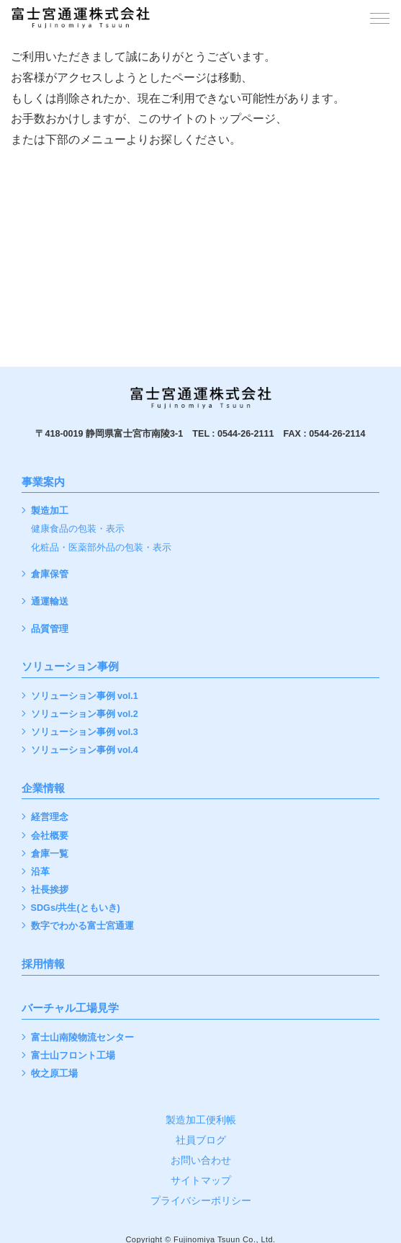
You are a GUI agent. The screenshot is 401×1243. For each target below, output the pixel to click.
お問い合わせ (201, 1160)
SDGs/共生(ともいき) (75, 908)
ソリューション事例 (70, 666)
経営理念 (49, 817)
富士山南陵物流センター (82, 1038)
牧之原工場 (54, 1074)
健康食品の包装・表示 (78, 529)
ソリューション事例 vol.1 (84, 696)
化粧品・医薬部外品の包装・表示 (101, 548)
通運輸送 (49, 602)
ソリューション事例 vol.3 (84, 732)
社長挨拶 (49, 890)
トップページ (241, 118)
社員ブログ (201, 1140)
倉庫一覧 (49, 854)
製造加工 (49, 511)
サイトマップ (201, 1180)
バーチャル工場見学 (70, 1008)
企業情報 (43, 788)
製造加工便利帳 (201, 1120)
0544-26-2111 (245, 434)
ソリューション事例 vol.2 (84, 714)
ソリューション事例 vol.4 (84, 750)
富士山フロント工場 (73, 1056)
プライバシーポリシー (200, 1200)
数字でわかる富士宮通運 (82, 926)
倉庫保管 (49, 574)
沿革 (40, 872)
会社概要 (49, 836)
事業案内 (43, 482)
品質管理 (49, 629)
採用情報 (43, 964)
